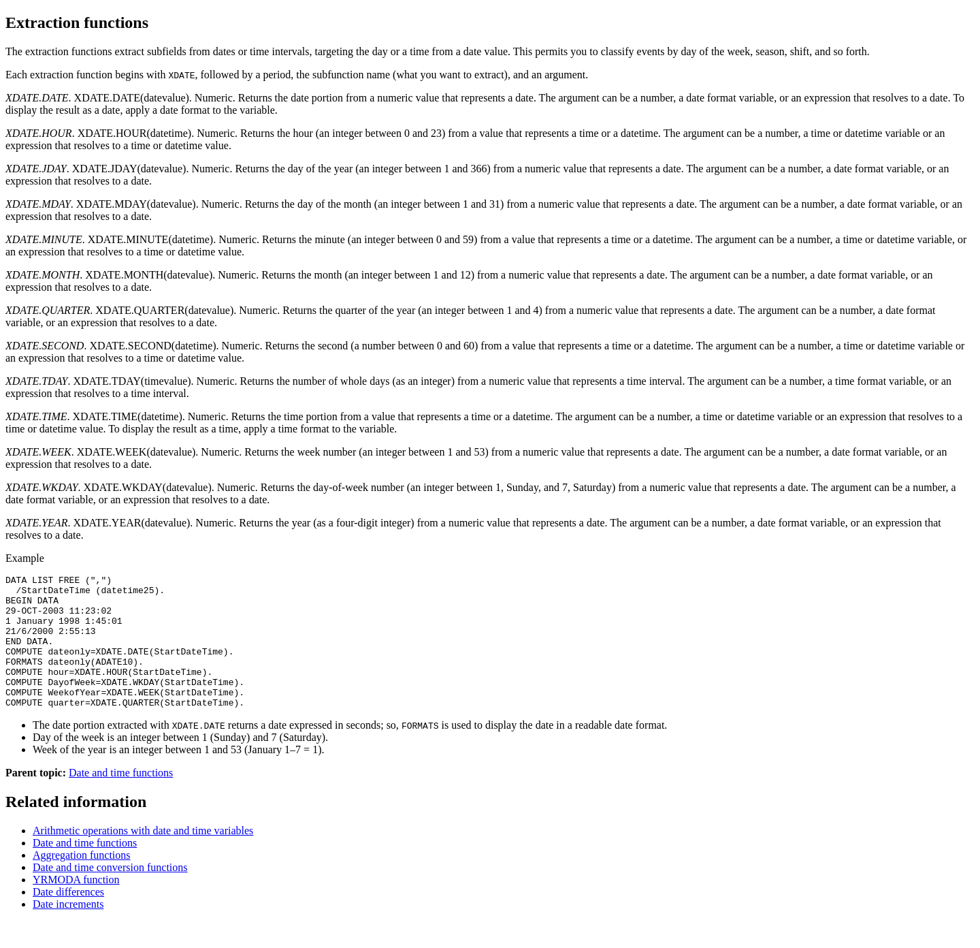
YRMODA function (76, 906)
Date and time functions (121, 799)
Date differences (68, 918)
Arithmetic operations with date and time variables (143, 857)
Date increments (68, 930)
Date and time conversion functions (110, 894)
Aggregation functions (82, 881)
